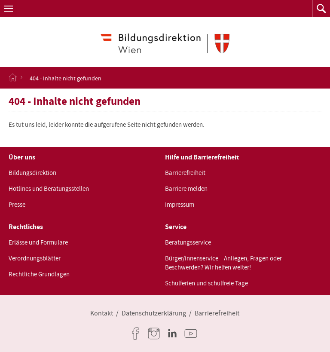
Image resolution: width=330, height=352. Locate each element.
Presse (17, 204)
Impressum (179, 204)
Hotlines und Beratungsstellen (49, 188)
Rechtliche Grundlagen (39, 274)
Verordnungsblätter (35, 258)
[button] (8, 8)
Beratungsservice (188, 242)
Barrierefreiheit (185, 172)
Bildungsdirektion (32, 172)
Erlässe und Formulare (38, 242)
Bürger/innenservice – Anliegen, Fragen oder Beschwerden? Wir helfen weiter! (223, 263)
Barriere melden (186, 188)
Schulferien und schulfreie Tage (206, 283)
